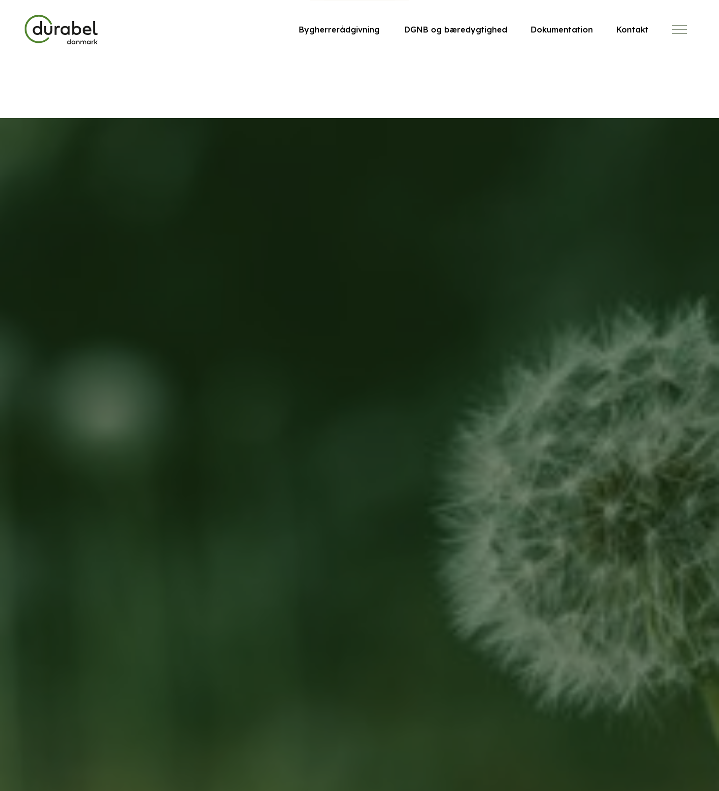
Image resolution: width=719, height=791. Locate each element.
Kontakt (632, 29)
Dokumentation (562, 29)
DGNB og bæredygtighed (455, 29)
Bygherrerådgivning (339, 29)
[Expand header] (679, 29)
